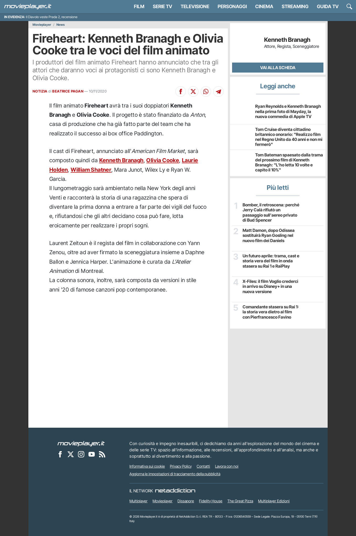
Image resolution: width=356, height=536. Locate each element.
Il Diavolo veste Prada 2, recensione (51, 17)
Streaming (295, 6)
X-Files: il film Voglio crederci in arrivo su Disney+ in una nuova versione (270, 286)
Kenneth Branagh (121, 160)
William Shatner (91, 169)
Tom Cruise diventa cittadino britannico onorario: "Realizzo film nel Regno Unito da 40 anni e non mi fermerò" (288, 137)
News (60, 24)
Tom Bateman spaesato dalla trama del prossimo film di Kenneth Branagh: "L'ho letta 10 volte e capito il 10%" (289, 162)
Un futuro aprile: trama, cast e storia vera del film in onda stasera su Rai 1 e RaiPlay (271, 260)
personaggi (232, 6)
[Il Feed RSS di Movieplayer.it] (102, 454)
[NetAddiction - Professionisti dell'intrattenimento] (175, 491)
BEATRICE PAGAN (67, 91)
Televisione (195, 6)
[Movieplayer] (81, 443)
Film (139, 6)
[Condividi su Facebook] (180, 91)
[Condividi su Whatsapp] (206, 91)
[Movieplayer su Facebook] (60, 454)
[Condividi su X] (193, 91)
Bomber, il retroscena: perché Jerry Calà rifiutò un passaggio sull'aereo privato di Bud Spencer (271, 212)
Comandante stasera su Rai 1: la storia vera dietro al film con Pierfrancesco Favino (271, 311)
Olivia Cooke (162, 160)
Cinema (264, 6)
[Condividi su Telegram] (218, 91)
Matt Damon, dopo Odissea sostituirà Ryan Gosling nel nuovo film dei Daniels (269, 235)
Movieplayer (42, 24)
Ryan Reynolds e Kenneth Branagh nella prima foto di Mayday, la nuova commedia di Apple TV (288, 111)
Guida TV (328, 6)
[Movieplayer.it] (28, 6)
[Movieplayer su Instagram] (81, 454)
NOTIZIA (40, 91)
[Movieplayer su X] (70, 454)
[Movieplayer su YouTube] (91, 454)
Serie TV (162, 6)
